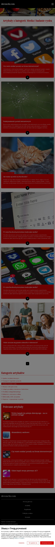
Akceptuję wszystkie (47, 543)
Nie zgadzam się (33, 543)
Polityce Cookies (19, 538)
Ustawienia (21, 543)
